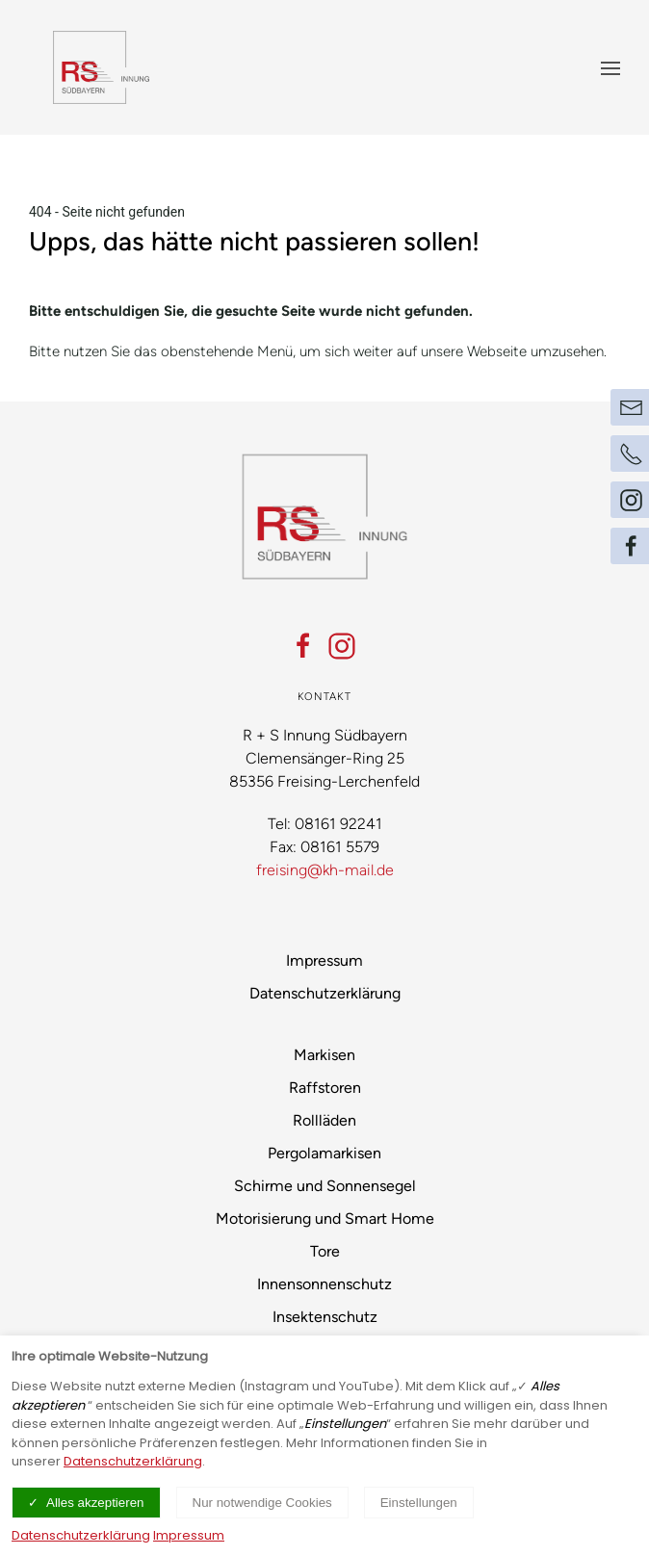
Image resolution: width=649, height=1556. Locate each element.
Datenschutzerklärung (325, 993)
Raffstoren (325, 1087)
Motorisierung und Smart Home (325, 1218)
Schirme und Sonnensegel (325, 1186)
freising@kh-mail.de (325, 870)
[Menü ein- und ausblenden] (610, 67)
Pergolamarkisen (324, 1153)
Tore (325, 1251)
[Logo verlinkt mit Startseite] (101, 67)
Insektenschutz (325, 1317)
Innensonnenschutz (324, 1284)
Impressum (324, 960)
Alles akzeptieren (95, 1502)
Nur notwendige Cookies (262, 1502)
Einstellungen (418, 1502)
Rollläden (324, 1120)
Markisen (324, 1055)
